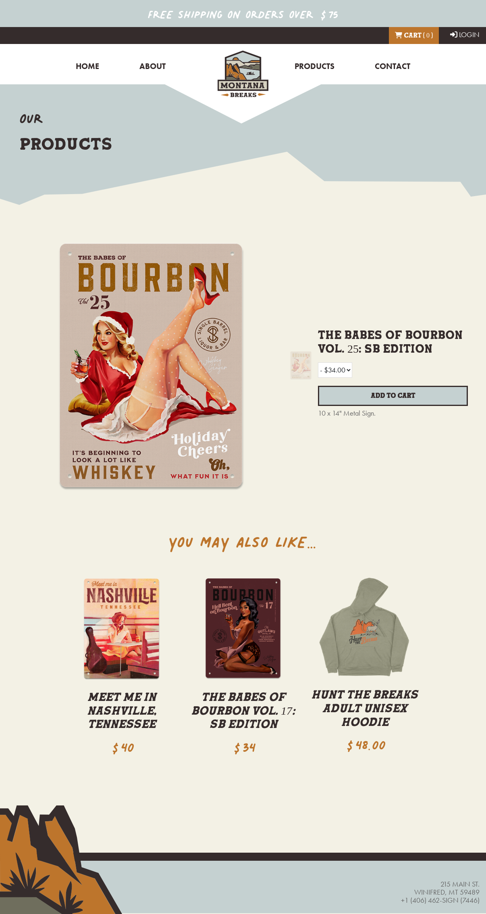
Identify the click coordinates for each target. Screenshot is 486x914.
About (152, 66)
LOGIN (465, 34)
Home (87, 66)
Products (314, 66)
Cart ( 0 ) (414, 35)
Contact (392, 66)
